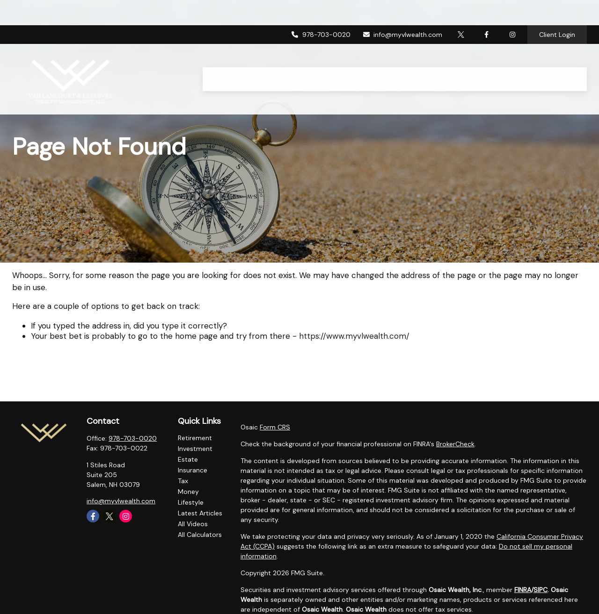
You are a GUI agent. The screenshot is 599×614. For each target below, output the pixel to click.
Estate (188, 459)
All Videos (193, 524)
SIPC (540, 589)
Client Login (557, 9)
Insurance (192, 470)
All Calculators (200, 534)
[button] (225, 54)
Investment (195, 448)
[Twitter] (460, 9)
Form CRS (275, 427)
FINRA (522, 589)
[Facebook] (486, 9)
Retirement (195, 438)
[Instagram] (125, 516)
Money (188, 491)
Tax (183, 481)
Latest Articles (200, 513)
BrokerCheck (455, 444)
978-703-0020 (321, 9)
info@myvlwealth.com (402, 9)
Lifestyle (191, 502)
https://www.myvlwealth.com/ (354, 336)
